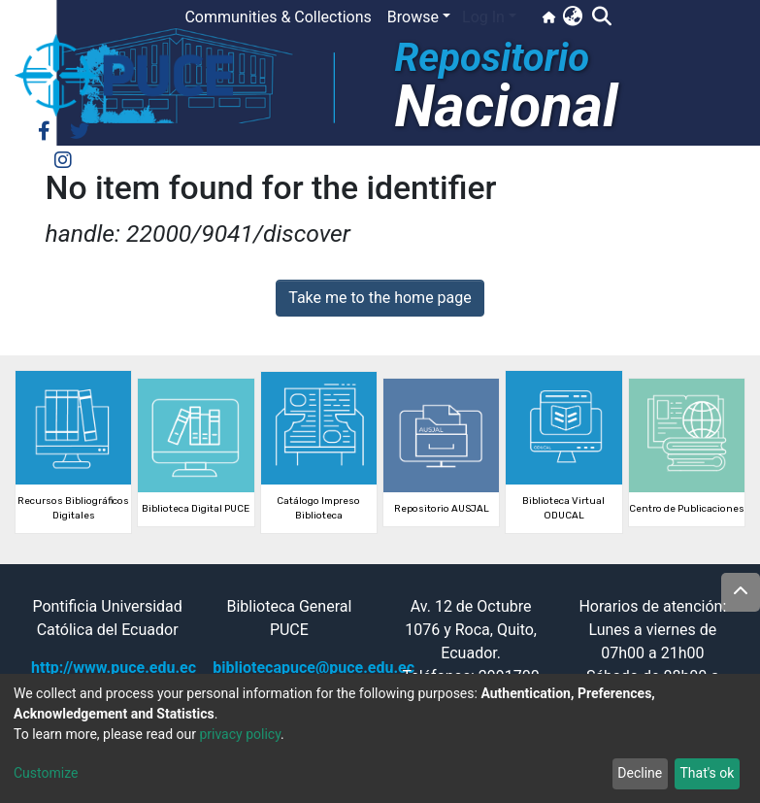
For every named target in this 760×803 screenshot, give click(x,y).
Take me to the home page (380, 297)
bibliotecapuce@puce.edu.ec (313, 667)
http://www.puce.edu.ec (113, 667)
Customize (46, 773)
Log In (483, 17)
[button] (572, 17)
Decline (639, 773)
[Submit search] (601, 17)
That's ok (706, 773)
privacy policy (240, 734)
